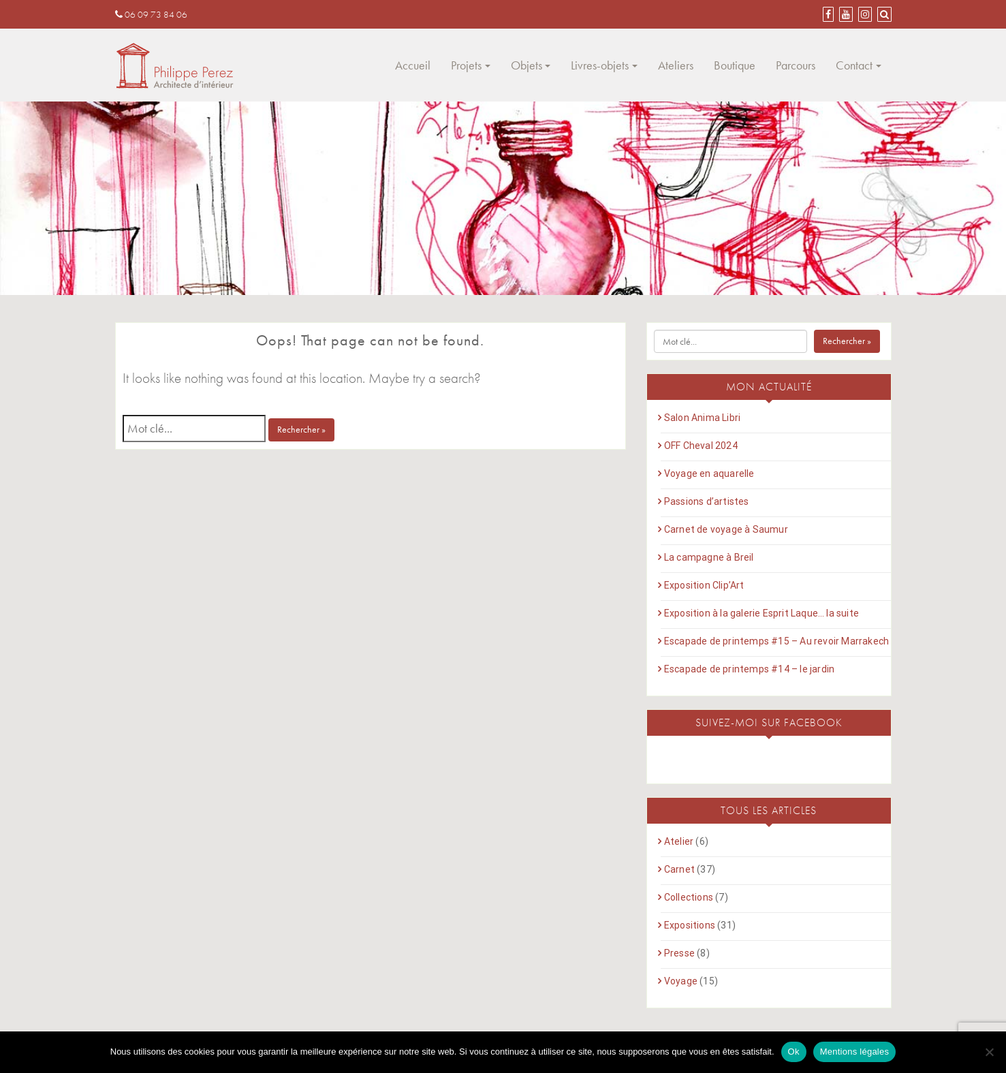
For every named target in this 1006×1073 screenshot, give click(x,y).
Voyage (680, 981)
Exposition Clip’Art (704, 585)
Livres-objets (600, 65)
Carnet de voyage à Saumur (726, 529)
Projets (466, 65)
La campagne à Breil (709, 557)
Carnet (679, 869)
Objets (526, 65)
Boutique (734, 65)
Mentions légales (855, 1051)
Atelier (678, 841)
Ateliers (675, 65)
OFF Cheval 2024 (701, 445)
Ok (794, 1051)
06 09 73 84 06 (151, 14)
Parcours (795, 65)
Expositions (689, 925)
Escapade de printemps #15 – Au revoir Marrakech (776, 641)
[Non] (989, 1052)
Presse (679, 953)
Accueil (412, 65)
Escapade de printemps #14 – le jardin (749, 669)
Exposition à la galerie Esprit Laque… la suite (761, 613)
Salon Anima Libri (702, 417)
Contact (854, 65)
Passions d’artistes (706, 501)
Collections (688, 897)
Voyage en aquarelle (709, 473)
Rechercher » (301, 429)
